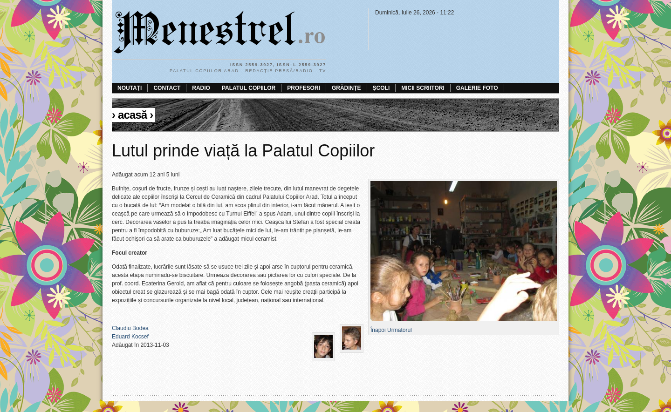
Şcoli (381, 88)
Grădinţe (346, 88)
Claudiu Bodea (130, 328)
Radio (201, 88)
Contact (166, 88)
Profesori (303, 88)
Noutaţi (129, 88)
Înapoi (378, 330)
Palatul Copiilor (248, 88)
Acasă (132, 114)
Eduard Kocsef (130, 336)
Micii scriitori (422, 88)
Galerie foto (477, 88)
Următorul (399, 330)
